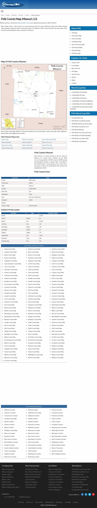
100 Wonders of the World (56, 474)
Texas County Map (33, 352)
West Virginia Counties (59, 454)
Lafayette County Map (58, 299)
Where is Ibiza (6, 479)
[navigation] (2, 11)
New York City (76, 68)
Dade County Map (33, 275)
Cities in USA (75, 62)
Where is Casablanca (31, 482)
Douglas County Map (10, 281)
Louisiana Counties (57, 424)
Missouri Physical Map (7, 148)
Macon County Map (10, 308)
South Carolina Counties (11, 448)
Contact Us (29, 502)
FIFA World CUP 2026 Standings (81, 135)
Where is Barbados (7, 477)
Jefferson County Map (34, 296)
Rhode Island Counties (58, 445)
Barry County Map (33, 252)
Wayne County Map (57, 354)
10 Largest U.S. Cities (31, 469)
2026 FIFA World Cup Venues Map (82, 124)
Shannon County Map (34, 346)
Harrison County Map (34, 287)
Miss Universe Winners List (33, 472)
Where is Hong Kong (8, 469)
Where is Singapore (7, 472)
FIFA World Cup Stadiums (79, 141)
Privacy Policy (39, 502)
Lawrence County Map (11, 302)
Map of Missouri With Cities (49, 139)
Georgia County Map (10, 418)
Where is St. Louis (47, 142)
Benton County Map (34, 255)
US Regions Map (76, 41)
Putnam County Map (34, 331)
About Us (21, 502)
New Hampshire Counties (59, 436)
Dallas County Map (57, 275)
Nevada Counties (9, 436)
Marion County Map (10, 310)
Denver (74, 77)
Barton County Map (57, 252)
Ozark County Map (33, 322)
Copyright (68, 502)
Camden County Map (58, 261)
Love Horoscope (30, 479)
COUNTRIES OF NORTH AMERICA (82, 101)
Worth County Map (34, 357)
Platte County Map (33, 328)
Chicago (74, 83)
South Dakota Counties (35, 448)
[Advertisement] (34, 46)
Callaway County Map (34, 261)
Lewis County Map (33, 302)
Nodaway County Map (34, 319)
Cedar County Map (33, 266)
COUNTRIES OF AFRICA (79, 98)
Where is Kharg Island (55, 469)
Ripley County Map (10, 337)
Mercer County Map (34, 310)
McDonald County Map (58, 305)
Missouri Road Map (27, 148)
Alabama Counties (9, 410)
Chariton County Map (58, 266)
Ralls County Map (57, 331)
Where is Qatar (6, 474)
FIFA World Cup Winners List (80, 126)
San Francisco (76, 74)
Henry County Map (57, 287)
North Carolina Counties (59, 439)
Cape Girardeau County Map (12, 264)
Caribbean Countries (54, 484)
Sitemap (75, 502)
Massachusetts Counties (59, 427)
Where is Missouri (27, 142)
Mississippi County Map (11, 313)
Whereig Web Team (23, 23)
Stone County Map (33, 349)
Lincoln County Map (57, 302)
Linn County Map (9, 305)
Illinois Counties (9, 421)
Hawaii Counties (33, 418)
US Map (8, 15)
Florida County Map (57, 415)
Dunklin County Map (34, 281)
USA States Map (76, 36)
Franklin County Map (58, 281)
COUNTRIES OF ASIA (78, 95)
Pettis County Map (33, 325)
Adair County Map (9, 249)
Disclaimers (59, 502)
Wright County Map (57, 357)
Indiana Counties (33, 421)
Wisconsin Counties (10, 457)
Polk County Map (57, 328)
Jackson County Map (58, 293)
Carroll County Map (34, 264)
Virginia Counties (9, 454)
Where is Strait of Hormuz (32, 474)
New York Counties (34, 436)
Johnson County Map (58, 296)
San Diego (75, 71)
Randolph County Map (11, 334)
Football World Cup (77, 118)
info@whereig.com (24, 497)
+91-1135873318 (9, 497)
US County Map (76, 38)
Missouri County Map (28, 139)
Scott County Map (9, 346)
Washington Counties (34, 454)
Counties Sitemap (30, 487)
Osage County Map (10, 322)
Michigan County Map (10, 430)
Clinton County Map (10, 272)
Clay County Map (57, 269)
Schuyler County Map (34, 343)
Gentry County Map (34, 284)
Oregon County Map (58, 319)
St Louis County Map (58, 340)
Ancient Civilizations (54, 489)
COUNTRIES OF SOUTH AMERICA (82, 104)
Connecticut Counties (11, 415)
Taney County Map (10, 352)
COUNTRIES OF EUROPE (79, 92)
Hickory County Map (10, 290)
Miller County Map (57, 310)
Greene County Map (58, 284)
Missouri (21, 15)
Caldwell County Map (10, 261)
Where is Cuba (6, 482)
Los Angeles (75, 65)
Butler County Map (57, 258)
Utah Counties (32, 451)
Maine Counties (9, 427)
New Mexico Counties (34, 439)
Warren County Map (10, 354)
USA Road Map (76, 50)
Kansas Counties (9, 424)
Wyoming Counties (33, 457)
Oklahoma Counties (57, 442)
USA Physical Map (77, 47)
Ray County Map (33, 334)
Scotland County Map (58, 343)
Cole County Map (33, 272)
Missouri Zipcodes (6, 142)
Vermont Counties (57, 451)
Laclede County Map (34, 299)
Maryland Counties (33, 427)
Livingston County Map (35, 305)
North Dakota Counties (11, 442)
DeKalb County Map (34, 278)
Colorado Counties (57, 413)
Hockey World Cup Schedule (80, 489)
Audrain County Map (10, 252)
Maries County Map (57, 308)
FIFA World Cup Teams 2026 (80, 138)
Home (2, 15)
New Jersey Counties (10, 439)
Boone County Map (10, 258)
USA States (14, 15)
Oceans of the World (54, 472)
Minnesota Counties (34, 430)
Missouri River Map (47, 145)
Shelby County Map (57, 346)
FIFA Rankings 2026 (77, 474)
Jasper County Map (10, 296)
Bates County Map (9, 255)
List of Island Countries (55, 487)
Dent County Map (57, 278)
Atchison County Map (58, 249)
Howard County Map (58, 290)
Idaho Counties (56, 418)
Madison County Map (34, 308)
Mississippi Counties (58, 430)
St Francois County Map (35, 340)
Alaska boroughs (33, 410)
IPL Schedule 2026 (77, 482)
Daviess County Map (10, 278)
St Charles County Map (35, 337)
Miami (73, 80)
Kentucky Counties (34, 424)
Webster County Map (10, 357)
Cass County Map (9, 266)
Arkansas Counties (10, 413)
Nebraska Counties (57, 433)
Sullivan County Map (58, 349)
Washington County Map (35, 354)
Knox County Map (9, 299)
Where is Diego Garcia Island (10, 487)
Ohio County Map (33, 442)
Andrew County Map (34, 249)
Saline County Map (9, 343)
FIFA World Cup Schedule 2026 (81, 469)
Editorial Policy (49, 502)
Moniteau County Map (34, 313)
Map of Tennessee (57, 448)
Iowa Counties (56, 421)
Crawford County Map (11, 275)
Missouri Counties (9, 433)
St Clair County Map (58, 337)
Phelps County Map (57, 325)
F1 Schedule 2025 (77, 487)
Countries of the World (55, 479)
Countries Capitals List (55, 477)
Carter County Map (57, 264)
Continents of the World (55, 482)
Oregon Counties (9, 445)
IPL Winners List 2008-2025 (80, 484)
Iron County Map (33, 293)
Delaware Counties (33, 415)
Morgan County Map (34, 316)
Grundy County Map (10, 287)
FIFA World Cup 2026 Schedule (81, 121)
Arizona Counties (57, 410)
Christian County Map (10, 269)
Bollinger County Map (58, 255)
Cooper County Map (58, 272)
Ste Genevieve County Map (12, 340)
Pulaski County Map (10, 331)
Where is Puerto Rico (8, 484)
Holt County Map (33, 290)
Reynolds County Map (58, 334)
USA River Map (76, 53)
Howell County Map (10, 293)
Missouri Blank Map (27, 145)
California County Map (34, 413)
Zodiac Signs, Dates (31, 484)
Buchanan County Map (34, 258)
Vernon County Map (58, 352)
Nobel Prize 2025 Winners (33, 477)
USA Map (74, 33)
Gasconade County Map (11, 284)
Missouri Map (5, 139)
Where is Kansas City (47, 148)
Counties (27, 15)
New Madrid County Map (59, 316)
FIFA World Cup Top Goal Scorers (82, 132)
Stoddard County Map (10, 349)
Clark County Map (33, 269)
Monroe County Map (58, 313)
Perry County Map (9, 325)
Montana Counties (33, 433)
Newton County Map (10, 319)
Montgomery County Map (12, 316)
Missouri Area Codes (7, 145)
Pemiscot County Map (58, 322)
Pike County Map (9, 328)
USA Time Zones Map (78, 44)
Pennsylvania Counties (35, 445)
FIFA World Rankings (78, 129)
